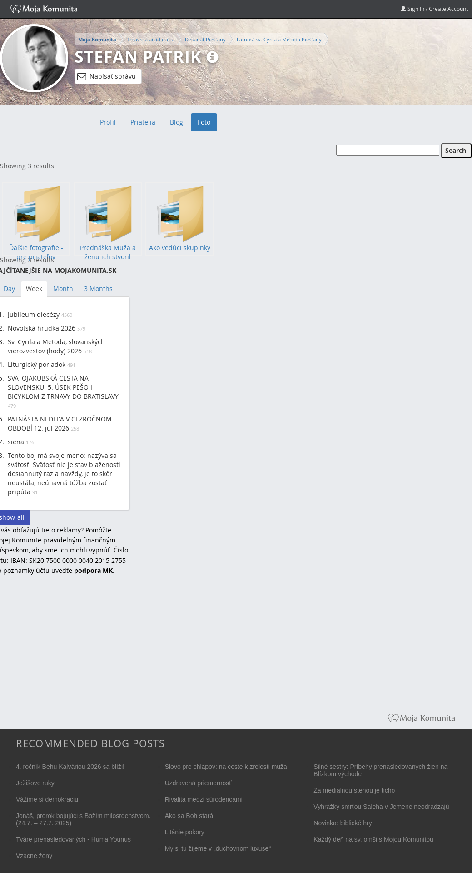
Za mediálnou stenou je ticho (354, 790)
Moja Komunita (97, 39)
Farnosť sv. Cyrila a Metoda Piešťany (279, 39)
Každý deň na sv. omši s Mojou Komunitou (373, 839)
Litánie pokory (184, 832)
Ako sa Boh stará (189, 815)
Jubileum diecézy (34, 314)
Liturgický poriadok (36, 364)
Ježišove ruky (35, 783)
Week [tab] (34, 288)
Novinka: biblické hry (342, 823)
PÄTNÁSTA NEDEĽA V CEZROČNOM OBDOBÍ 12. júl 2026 (60, 423)
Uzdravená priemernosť (198, 783)
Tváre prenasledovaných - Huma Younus (73, 839)
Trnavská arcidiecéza (150, 39)
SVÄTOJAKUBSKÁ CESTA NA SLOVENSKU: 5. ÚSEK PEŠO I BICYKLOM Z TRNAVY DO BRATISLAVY (63, 387)
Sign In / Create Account (434, 8)
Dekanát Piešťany (205, 39)
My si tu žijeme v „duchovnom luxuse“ (218, 848)
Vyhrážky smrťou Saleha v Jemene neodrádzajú (381, 806)
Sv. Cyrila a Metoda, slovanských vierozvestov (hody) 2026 (56, 346)
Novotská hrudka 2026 (41, 328)
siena (16, 441)
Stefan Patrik (138, 56)
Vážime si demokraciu (47, 799)
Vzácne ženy (34, 855)
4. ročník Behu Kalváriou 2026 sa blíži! (70, 766)
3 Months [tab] (98, 288)
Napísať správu (106, 76)
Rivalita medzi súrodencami (204, 799)
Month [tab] (63, 288)
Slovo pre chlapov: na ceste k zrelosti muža (226, 766)
